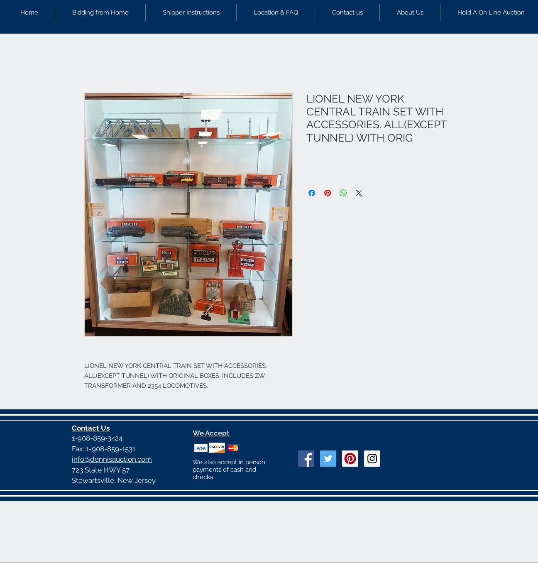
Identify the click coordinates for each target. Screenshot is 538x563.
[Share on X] (359, 193)
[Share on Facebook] (312, 193)
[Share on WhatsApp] (343, 193)
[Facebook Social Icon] (306, 458)
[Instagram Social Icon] (372, 458)
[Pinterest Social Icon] (350, 458)
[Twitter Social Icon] (328, 458)
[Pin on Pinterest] (328, 193)
